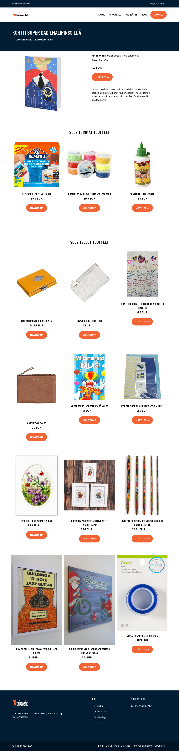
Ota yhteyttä (112, 745)
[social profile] (33, 3)
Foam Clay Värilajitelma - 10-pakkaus (89, 194)
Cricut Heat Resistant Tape (142, 635)
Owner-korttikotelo (89, 321)
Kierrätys (131, 14)
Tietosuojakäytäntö (142, 745)
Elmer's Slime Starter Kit (36, 194)
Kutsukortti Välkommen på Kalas (89, 406)
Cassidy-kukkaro (36, 423)
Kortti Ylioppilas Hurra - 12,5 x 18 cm (142, 406)
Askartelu (115, 14)
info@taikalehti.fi (157, 3)
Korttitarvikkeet (44, 39)
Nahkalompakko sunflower (36, 321)
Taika (101, 14)
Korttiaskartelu (23, 39)
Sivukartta (160, 745)
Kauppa (158, 14)
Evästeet (125, 745)
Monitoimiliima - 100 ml (142, 194)
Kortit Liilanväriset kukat (36, 521)
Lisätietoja (102, 77)
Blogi (144, 14)
